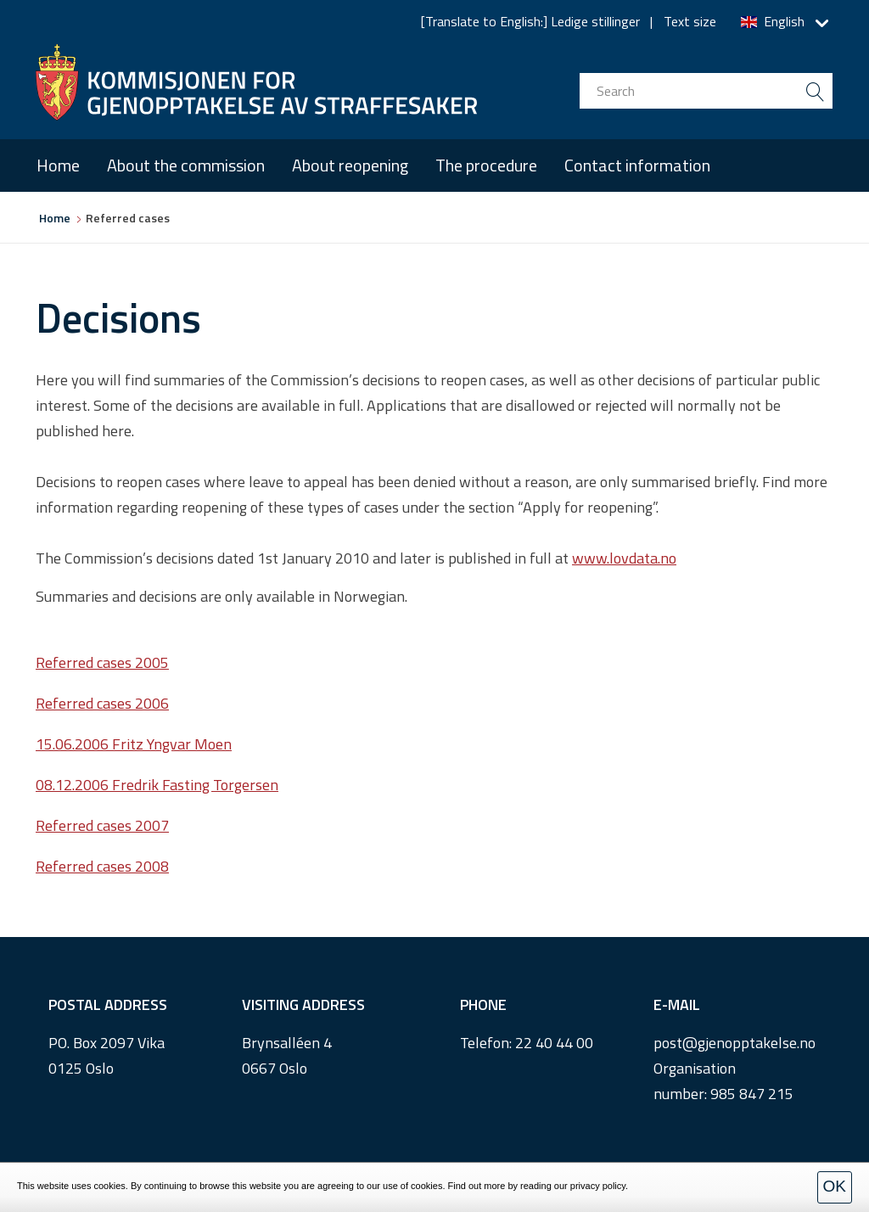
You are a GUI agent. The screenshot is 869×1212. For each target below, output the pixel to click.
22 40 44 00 (554, 1042)
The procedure (486, 165)
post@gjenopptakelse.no (734, 1042)
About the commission (186, 165)
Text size (690, 21)
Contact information (637, 165)
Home (58, 165)
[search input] (706, 90)
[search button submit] (814, 90)
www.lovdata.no (624, 558)
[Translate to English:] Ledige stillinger (530, 21)
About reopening (350, 165)
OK (834, 1186)
